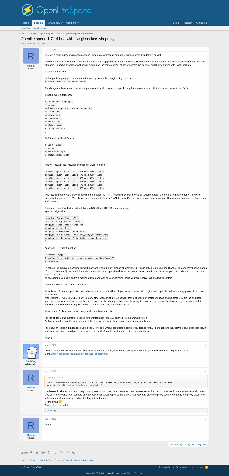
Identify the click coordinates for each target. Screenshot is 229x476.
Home (26, 22)
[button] (62, 23)
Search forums (39, 28)
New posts (25, 28)
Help (193, 467)
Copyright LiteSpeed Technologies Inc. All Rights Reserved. (114, 473)
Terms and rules (166, 467)
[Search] (201, 23)
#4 (206, 419)
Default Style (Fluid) (31, 467)
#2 (206, 345)
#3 (206, 371)
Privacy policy (182, 467)
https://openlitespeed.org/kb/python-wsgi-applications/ (80, 353)
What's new (54, 22)
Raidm (26, 43)
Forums (38, 22)
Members (71, 22)
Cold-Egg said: (54, 377)
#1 (206, 49)
